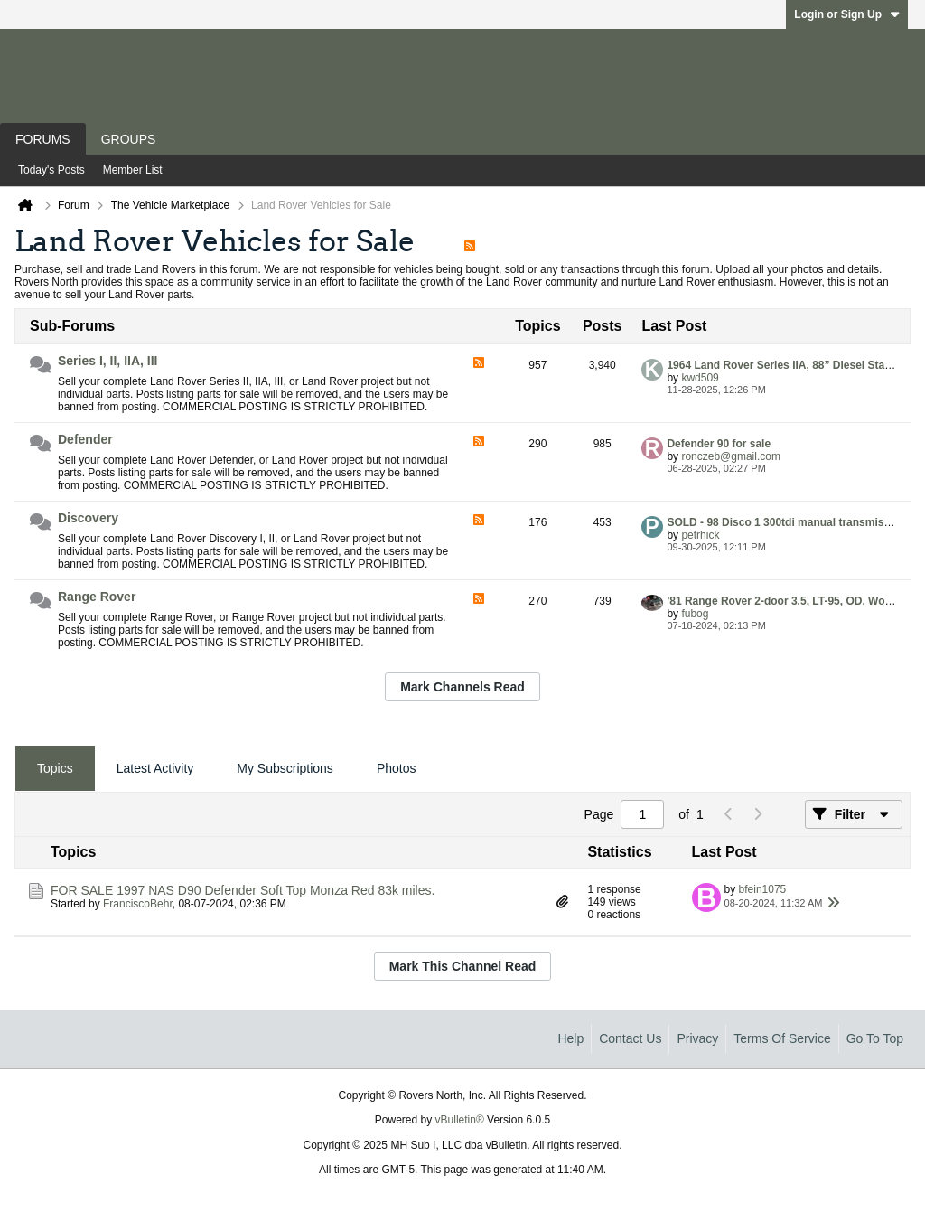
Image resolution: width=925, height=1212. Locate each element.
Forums (42, 139)
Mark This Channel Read (463, 966)
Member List (133, 170)
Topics (55, 768)
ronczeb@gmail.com (730, 456)
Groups (128, 139)
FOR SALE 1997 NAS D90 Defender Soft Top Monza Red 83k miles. (242, 890)
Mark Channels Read (462, 687)
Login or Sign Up (847, 14)
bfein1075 (763, 889)
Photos (396, 768)
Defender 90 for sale (719, 443)
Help (570, 1038)
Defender (85, 439)
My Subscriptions (285, 768)
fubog (694, 613)
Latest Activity (155, 768)
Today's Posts (51, 170)
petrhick (700, 535)
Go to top (874, 1038)
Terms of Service (781, 1038)
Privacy (697, 1038)
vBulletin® (459, 1119)
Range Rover (96, 596)
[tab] (55, 769)
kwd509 (699, 377)
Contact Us (630, 1038)
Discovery (88, 518)
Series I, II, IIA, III (108, 360)
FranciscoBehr (138, 903)
